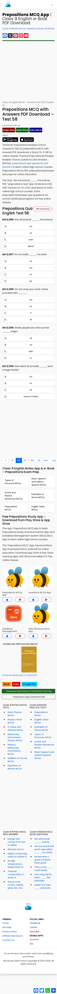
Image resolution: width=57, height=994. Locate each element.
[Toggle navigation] (52, 4)
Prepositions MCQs (41, 714)
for (30, 376)
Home (5, 923)
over (31, 239)
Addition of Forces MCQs (17, 760)
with (31, 351)
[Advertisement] (28, 70)
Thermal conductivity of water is (16, 874)
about (31, 246)
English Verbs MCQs (41, 721)
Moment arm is (16, 849)
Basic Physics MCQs (15, 714)
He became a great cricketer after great (42, 859)
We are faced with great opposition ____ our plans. (44, 849)
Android (34, 939)
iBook (7, 684)
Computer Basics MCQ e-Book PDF (19, 675)
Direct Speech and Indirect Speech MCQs (44, 755)
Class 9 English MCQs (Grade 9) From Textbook (28, 28)
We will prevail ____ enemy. (42, 840)
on (31, 226)
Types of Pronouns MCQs (42, 736)
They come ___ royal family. (43, 869)
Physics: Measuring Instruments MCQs (14, 749)
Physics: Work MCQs (15, 721)
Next (46, 460)
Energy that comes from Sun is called (16, 842)
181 (39, 460)
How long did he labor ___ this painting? (43, 877)
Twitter (33, 927)
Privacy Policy (9, 931)
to (31, 274)
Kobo (16, 684)
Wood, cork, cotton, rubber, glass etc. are (16, 884)
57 (12, 460)
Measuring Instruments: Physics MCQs (15, 737)
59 (25, 460)
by (31, 281)
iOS (31, 943)
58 (19, 460)
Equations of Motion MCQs (15, 767)
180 (32, 460)
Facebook (35, 923)
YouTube (34, 931)
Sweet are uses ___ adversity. (42, 886)
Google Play (29, 684)
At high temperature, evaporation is (15, 864)
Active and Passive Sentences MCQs (44, 744)
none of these (31, 396)
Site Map (6, 927)
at (31, 233)
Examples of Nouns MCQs (41, 728)
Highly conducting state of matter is (17, 855)
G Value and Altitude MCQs (15, 728)
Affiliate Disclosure (12, 935)
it (31, 312)
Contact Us (8, 940)
